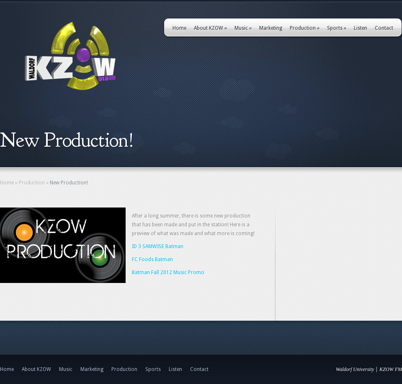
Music (243, 28)
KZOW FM (390, 369)
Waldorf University (355, 369)
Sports (336, 28)
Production (305, 28)
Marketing (270, 28)
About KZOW (210, 28)
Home (179, 28)
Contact (384, 28)
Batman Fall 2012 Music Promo (168, 272)
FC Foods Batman (152, 259)
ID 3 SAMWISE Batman (157, 246)
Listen (360, 28)
